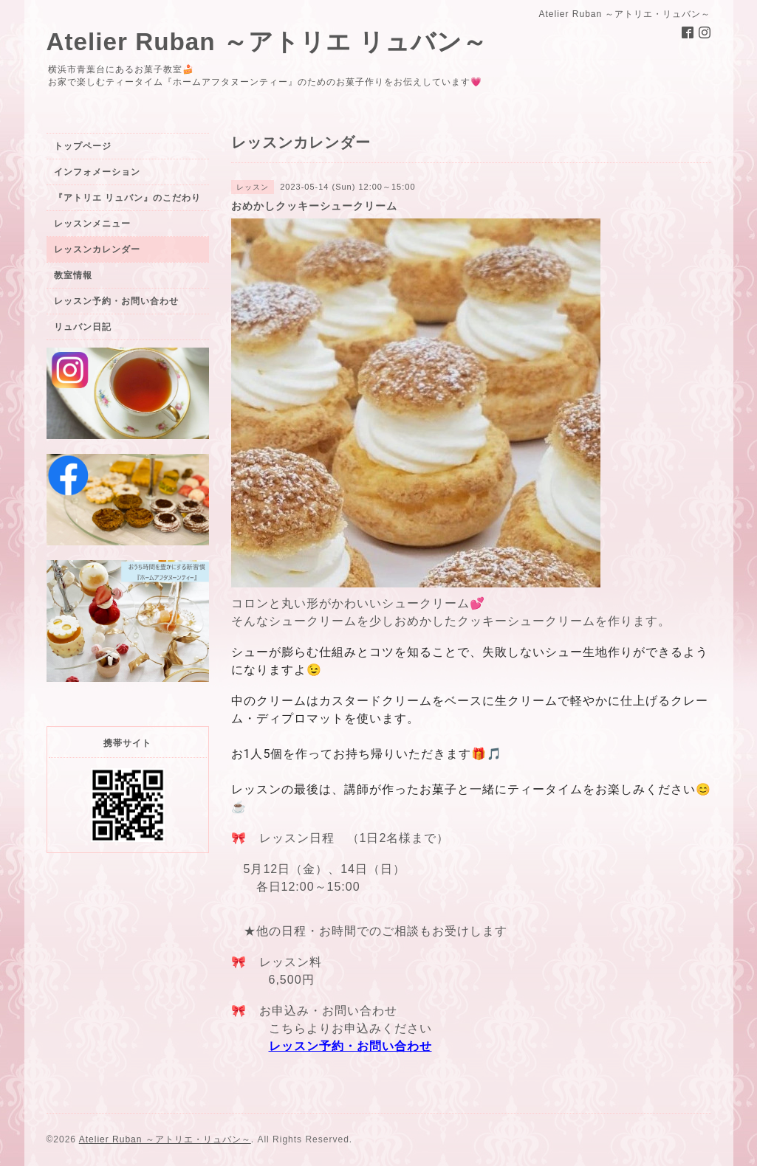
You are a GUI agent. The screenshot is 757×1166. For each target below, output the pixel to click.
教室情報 (73, 275)
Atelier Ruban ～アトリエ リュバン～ (267, 41)
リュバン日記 (83, 327)
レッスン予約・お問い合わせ (350, 1046)
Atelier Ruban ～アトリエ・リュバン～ (165, 1139)
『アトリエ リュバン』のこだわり (127, 198)
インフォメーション (97, 172)
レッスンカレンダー (97, 249)
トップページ (83, 146)
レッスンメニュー (92, 223)
